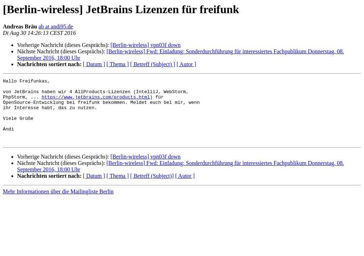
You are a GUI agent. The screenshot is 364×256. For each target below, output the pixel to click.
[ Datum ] (94, 64)
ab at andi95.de (55, 26)
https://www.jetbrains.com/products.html (96, 101)
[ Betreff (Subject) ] (152, 64)
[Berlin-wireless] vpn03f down (146, 45)
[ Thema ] (118, 64)
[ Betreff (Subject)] (151, 189)
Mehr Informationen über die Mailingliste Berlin (58, 204)
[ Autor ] (186, 64)
